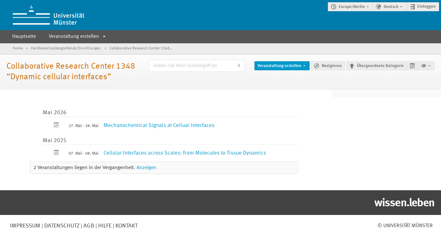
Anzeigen (146, 167)
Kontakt (126, 226)
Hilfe (104, 226)
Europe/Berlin (352, 7)
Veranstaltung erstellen (74, 36)
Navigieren (332, 66)
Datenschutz (61, 226)
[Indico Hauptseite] (42, 15)
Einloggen (426, 6)
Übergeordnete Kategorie (380, 66)
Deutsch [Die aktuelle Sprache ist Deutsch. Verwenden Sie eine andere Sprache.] (391, 7)
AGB (88, 226)
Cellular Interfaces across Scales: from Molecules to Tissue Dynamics (185, 153)
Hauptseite (24, 36)
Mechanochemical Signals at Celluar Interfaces (159, 125)
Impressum (25, 226)
